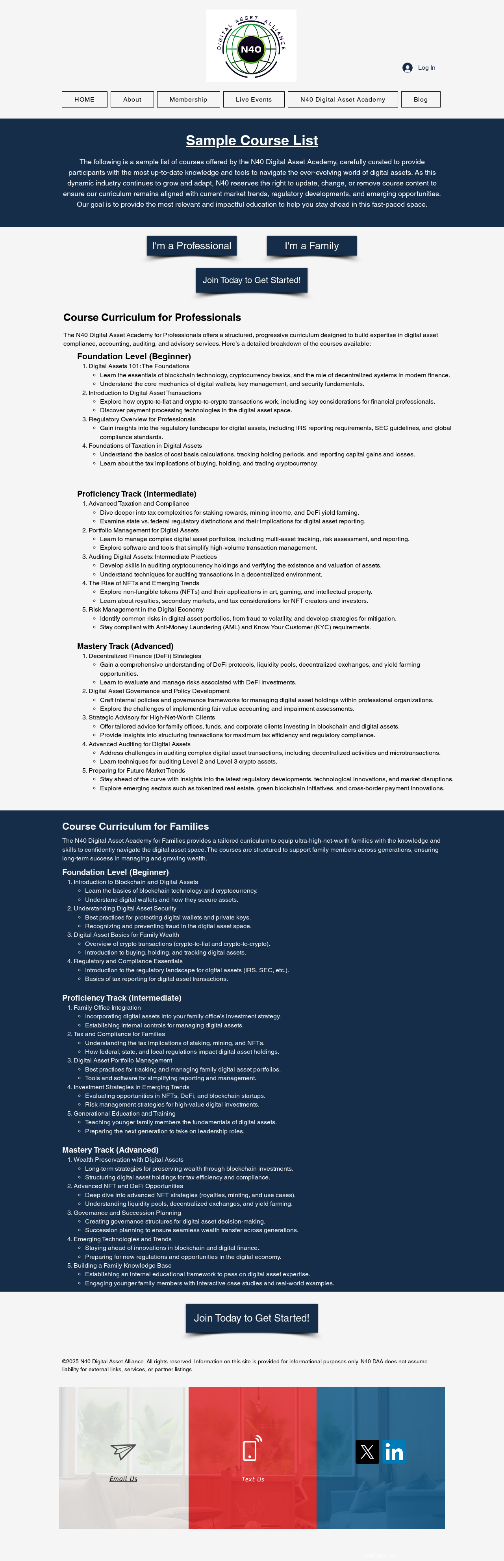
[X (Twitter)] (367, 1452)
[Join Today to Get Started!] (252, 280)
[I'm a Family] (312, 246)
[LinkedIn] (394, 1452)
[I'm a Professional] (192, 246)
